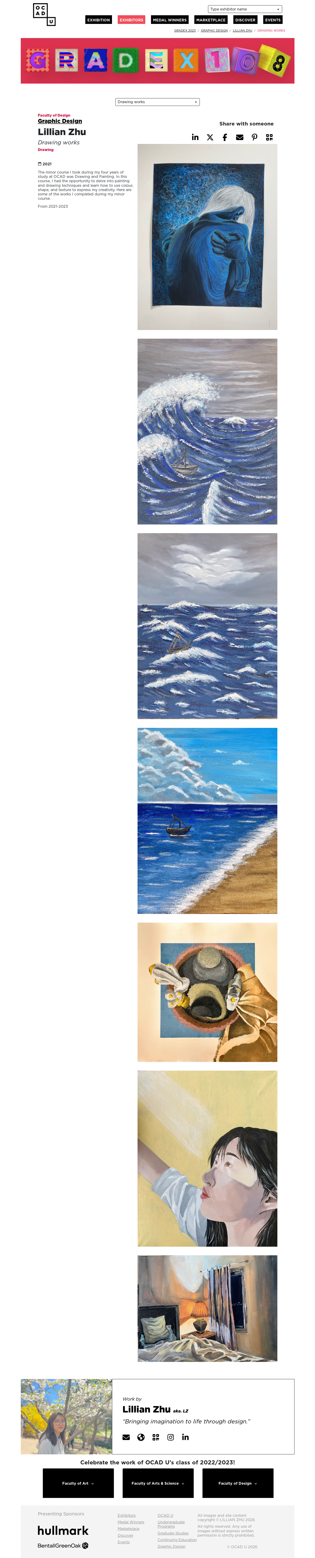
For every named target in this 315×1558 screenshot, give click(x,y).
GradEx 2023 (185, 30)
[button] (269, 137)
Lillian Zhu (242, 30)
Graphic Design (214, 30)
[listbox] (245, 9)
